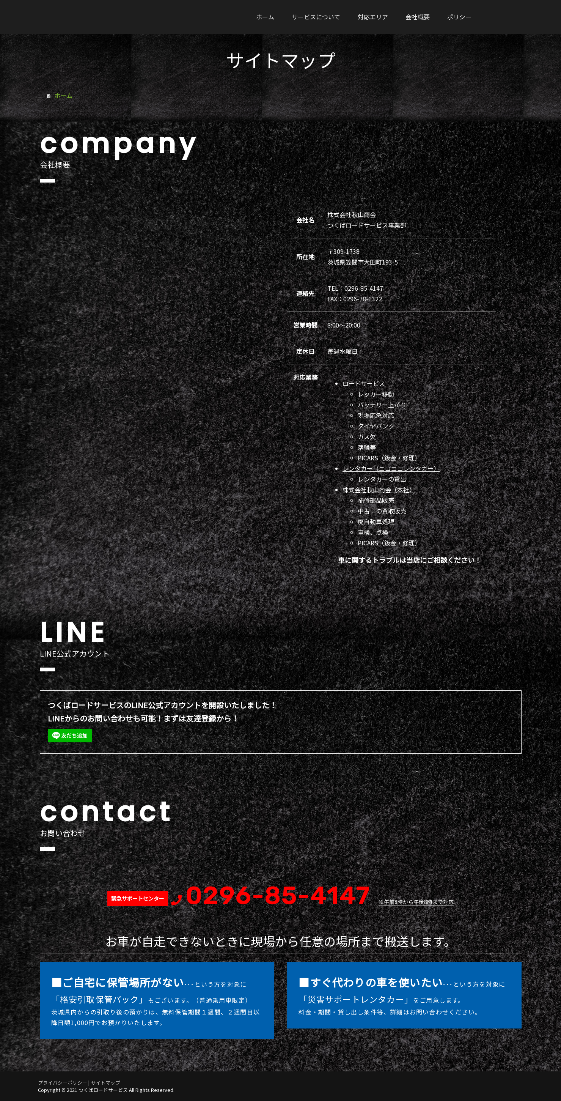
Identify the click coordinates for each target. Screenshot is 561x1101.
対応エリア (373, 16)
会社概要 (417, 16)
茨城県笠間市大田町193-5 (362, 261)
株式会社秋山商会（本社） (379, 489)
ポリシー (459, 16)
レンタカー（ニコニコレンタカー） (391, 468)
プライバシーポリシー (62, 1082)
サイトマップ (105, 1082)
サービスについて (316, 16)
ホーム (265, 16)
